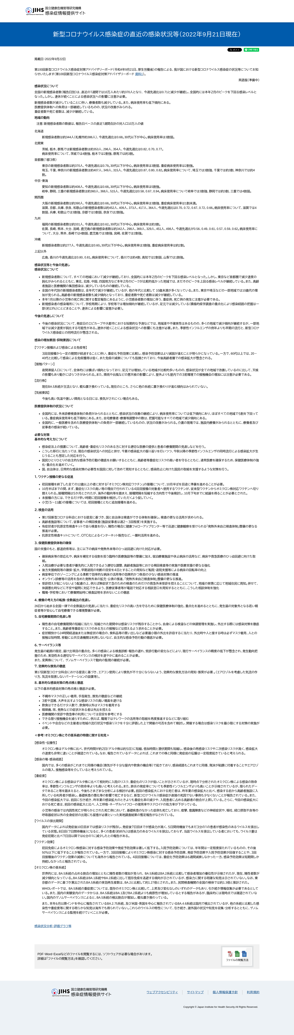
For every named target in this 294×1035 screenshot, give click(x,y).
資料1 (139, 74)
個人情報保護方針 (225, 992)
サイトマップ (195, 992)
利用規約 (253, 992)
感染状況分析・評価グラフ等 (52, 926)
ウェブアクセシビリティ (162, 992)
